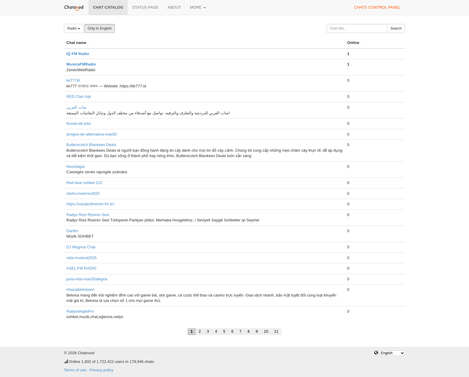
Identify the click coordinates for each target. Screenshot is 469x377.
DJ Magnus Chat (80, 247)
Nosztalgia (75, 166)
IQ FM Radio (77, 53)
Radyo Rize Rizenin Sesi (87, 214)
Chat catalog (108, 7)
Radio (73, 28)
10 (266, 331)
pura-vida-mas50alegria (86, 279)
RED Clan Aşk (78, 96)
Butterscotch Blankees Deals (91, 144)
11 (276, 331)
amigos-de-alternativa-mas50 (91, 134)
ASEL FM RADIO (81, 268)
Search (396, 28)
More (198, 7)
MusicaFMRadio (81, 64)
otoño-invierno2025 (83, 193)
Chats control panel (377, 7)
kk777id (73, 80)
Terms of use (75, 370)
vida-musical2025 (81, 258)
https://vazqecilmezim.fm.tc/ (90, 204)
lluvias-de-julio (78, 123)
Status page (145, 7)
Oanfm (72, 231)
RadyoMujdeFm (80, 311)
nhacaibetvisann (80, 289)
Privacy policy (101, 370)
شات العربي (76, 107)
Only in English (100, 28)
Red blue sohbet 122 (84, 182)
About (174, 7)
